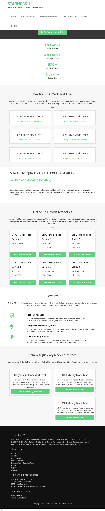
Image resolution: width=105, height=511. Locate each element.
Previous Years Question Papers (23, 463)
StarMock (26, 5)
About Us (14, 456)
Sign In (14, 468)
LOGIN (14, 26)
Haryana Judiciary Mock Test (30, 392)
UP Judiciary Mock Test (75, 389)
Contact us (15, 465)
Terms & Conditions (18, 498)
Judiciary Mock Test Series (21, 482)
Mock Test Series (17, 461)
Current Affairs (16, 458)
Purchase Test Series (22, 254)
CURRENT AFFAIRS (69, 16)
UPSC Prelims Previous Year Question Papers (28, 486)
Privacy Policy (16, 495)
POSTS (84, 16)
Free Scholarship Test (48, 16)
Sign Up (14, 470)
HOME (13, 16)
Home (13, 453)
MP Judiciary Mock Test (75, 417)
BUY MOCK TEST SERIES (52, 32)
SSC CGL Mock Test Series (21, 479)
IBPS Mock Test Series (19, 484)
